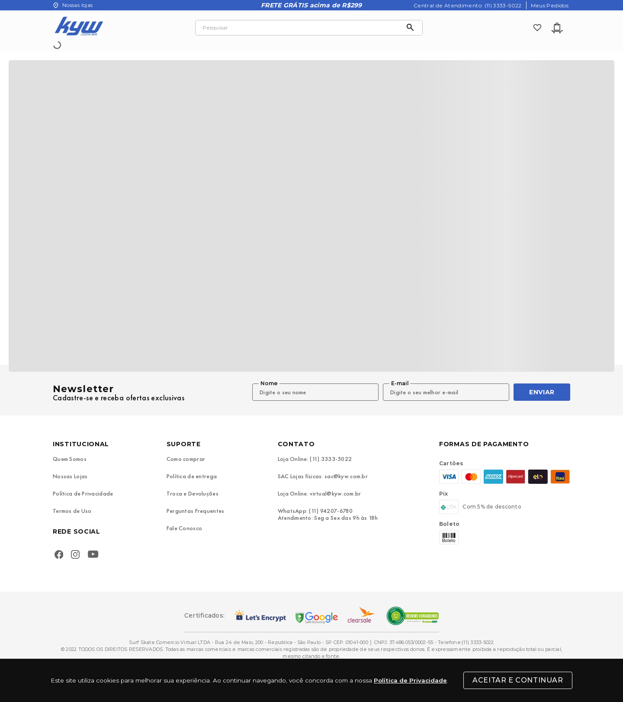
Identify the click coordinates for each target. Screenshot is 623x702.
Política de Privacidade (410, 680)
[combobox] (309, 27)
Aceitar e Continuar (517, 680)
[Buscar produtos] (412, 27)
